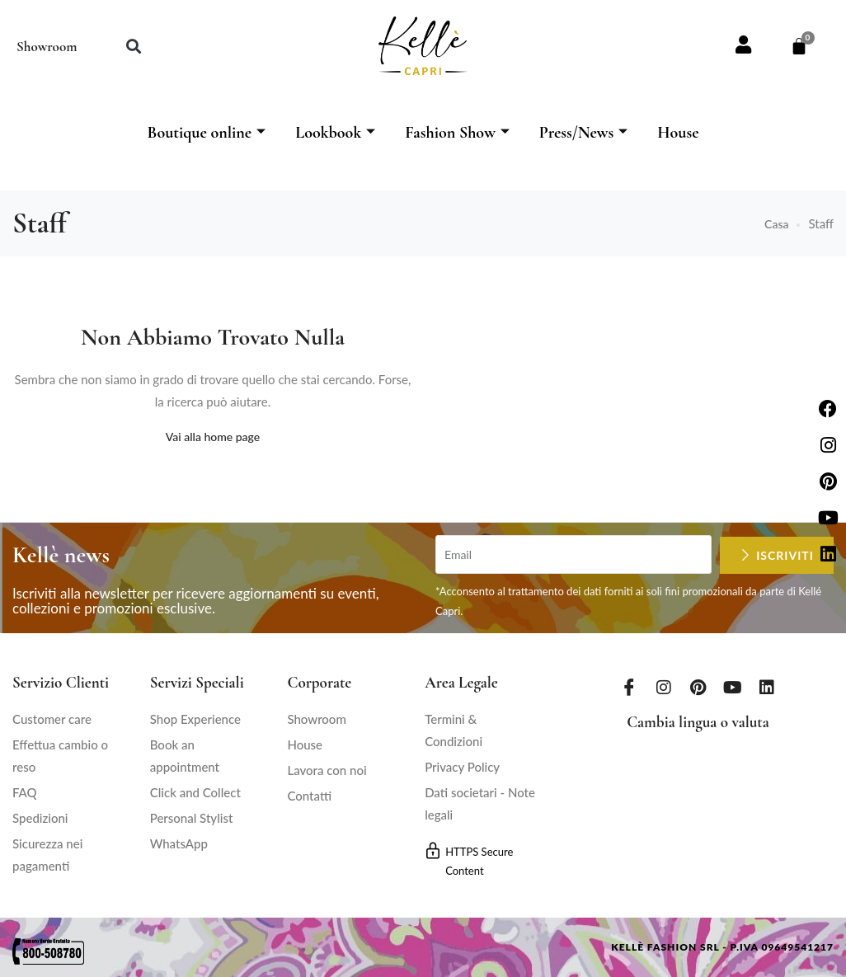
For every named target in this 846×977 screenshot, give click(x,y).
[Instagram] (663, 686)
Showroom (46, 46)
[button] (133, 45)
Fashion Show (457, 133)
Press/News (583, 133)
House (677, 133)
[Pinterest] (697, 686)
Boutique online (206, 133)
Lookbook (335, 133)
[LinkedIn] (766, 686)
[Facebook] (629, 686)
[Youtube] (732, 686)
